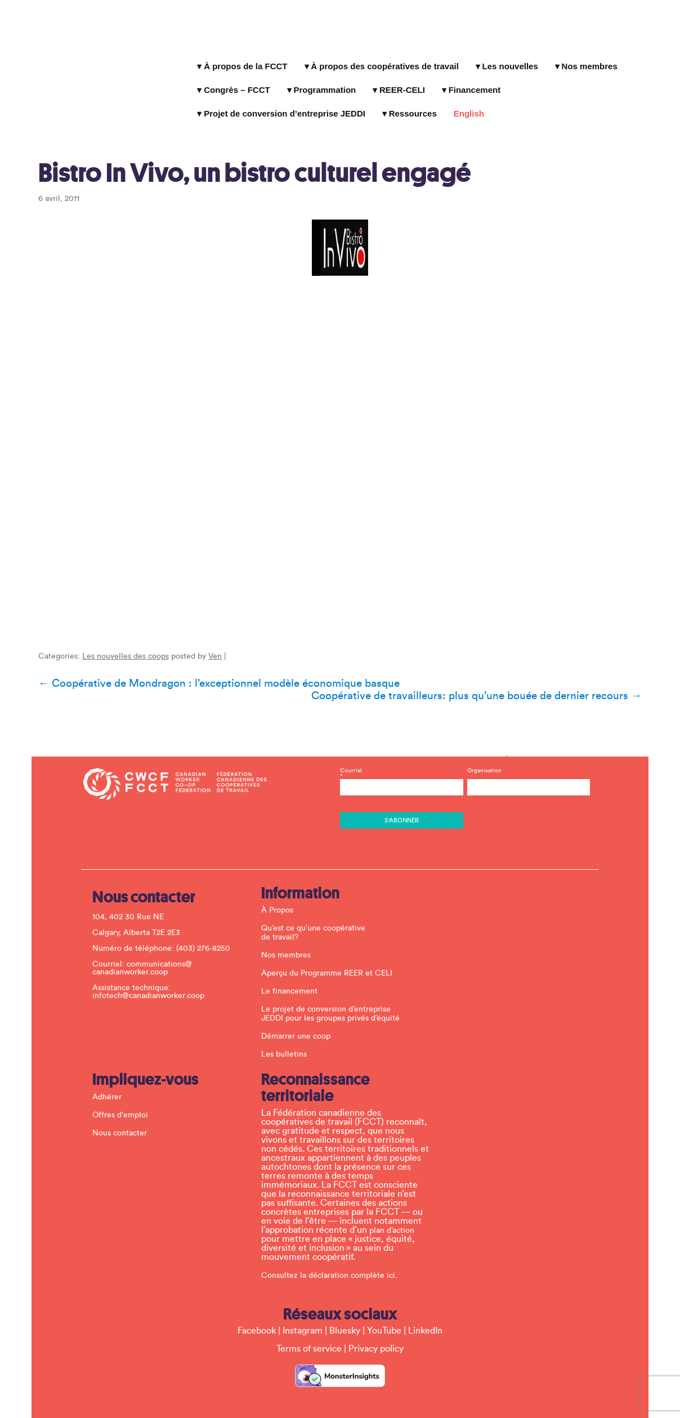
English (467, 108)
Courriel (401, 760)
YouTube (384, 1314)
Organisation (483, 755)
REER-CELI (400, 85)
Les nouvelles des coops (121, 644)
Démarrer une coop (297, 1021)
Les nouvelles (508, 61)
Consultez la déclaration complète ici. (331, 1260)
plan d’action (393, 1215)
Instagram (303, 1314)
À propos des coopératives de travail (383, 61)
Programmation (323, 85)
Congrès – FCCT (235, 85)
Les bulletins (285, 1039)
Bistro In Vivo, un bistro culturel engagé (250, 155)
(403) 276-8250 (205, 933)
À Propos (279, 894)
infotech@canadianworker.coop (150, 980)
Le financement (291, 975)
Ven (210, 644)
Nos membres (587, 61)
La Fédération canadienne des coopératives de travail (104, 46)
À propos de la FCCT (243, 61)
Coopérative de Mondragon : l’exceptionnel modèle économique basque (214, 671)
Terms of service (309, 1333)
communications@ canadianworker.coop (144, 952)
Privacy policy (376, 1333)
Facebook (257, 1314)
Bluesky (344, 1314)
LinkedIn (425, 1314)
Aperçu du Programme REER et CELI (328, 957)
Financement (472, 85)
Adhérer (108, 1081)
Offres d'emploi (122, 1099)
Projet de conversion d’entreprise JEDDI (283, 108)
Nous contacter (121, 1117)
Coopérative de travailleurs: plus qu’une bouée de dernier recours (480, 684)
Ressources (411, 108)
